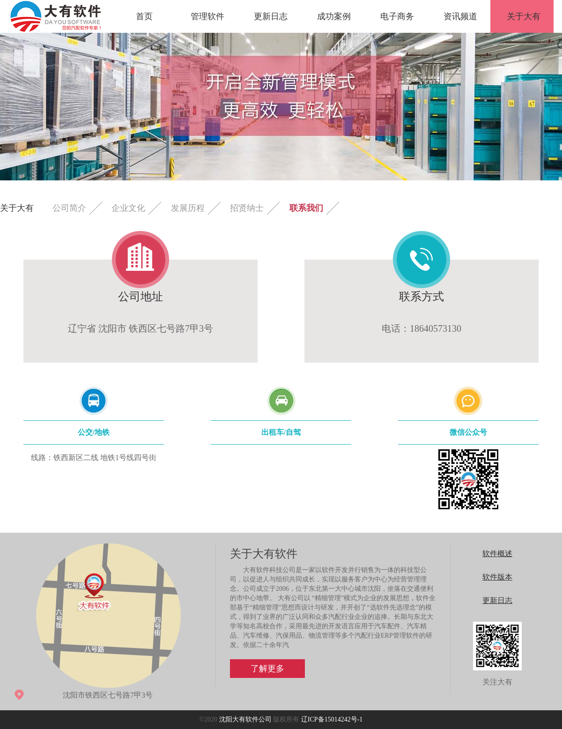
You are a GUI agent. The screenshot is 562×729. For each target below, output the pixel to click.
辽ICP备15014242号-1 (331, 719)
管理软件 (207, 16)
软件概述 (497, 554)
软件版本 (497, 577)
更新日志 (271, 16)
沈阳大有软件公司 (245, 719)
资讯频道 (460, 16)
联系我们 (306, 208)
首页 (144, 16)
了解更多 (267, 668)
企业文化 (128, 208)
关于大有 (523, 16)
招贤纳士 (247, 208)
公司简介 (69, 208)
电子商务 (397, 16)
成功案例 (334, 16)
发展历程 (188, 208)
